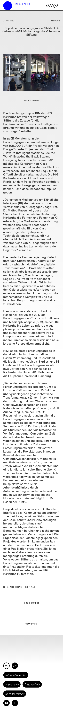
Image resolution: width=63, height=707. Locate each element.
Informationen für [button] (15, 675)
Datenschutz (32, 684)
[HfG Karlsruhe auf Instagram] (6, 703)
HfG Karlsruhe (22, 4)
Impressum (12, 684)
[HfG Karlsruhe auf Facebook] (15, 703)
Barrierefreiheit (14, 694)
